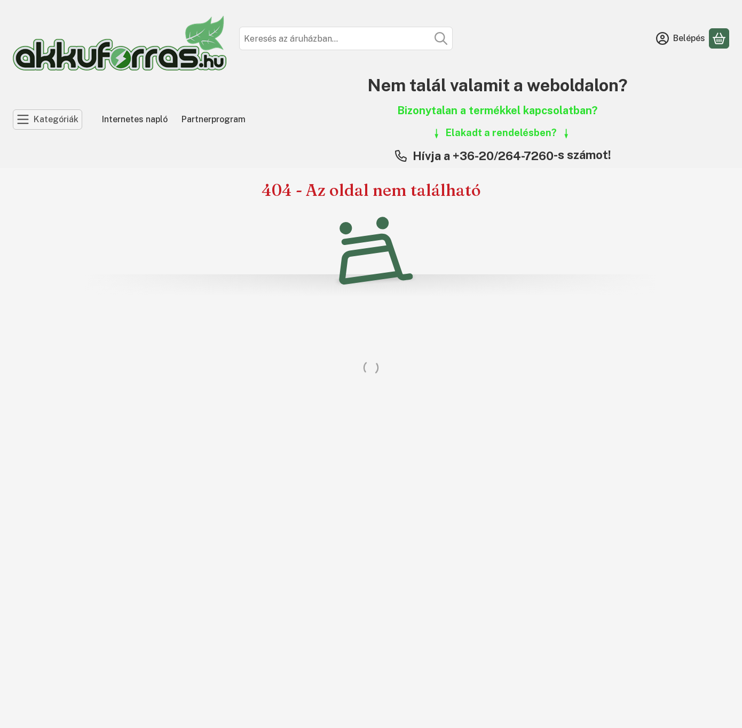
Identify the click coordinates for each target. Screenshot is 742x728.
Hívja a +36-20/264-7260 (483, 156)
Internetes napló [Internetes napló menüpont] (135, 119)
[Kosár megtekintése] (719, 38)
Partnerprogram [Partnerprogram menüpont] (213, 119)
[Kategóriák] (47, 119)
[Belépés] (680, 38)
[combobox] (346, 38)
